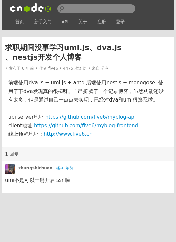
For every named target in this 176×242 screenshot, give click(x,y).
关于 (82, 21)
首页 (19, 21)
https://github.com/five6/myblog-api (90, 117)
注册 (101, 21)
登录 (120, 21)
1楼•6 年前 (63, 168)
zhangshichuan (35, 168)
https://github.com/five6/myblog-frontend (86, 126)
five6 (53, 68)
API (65, 21)
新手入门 (43, 21)
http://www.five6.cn (68, 134)
